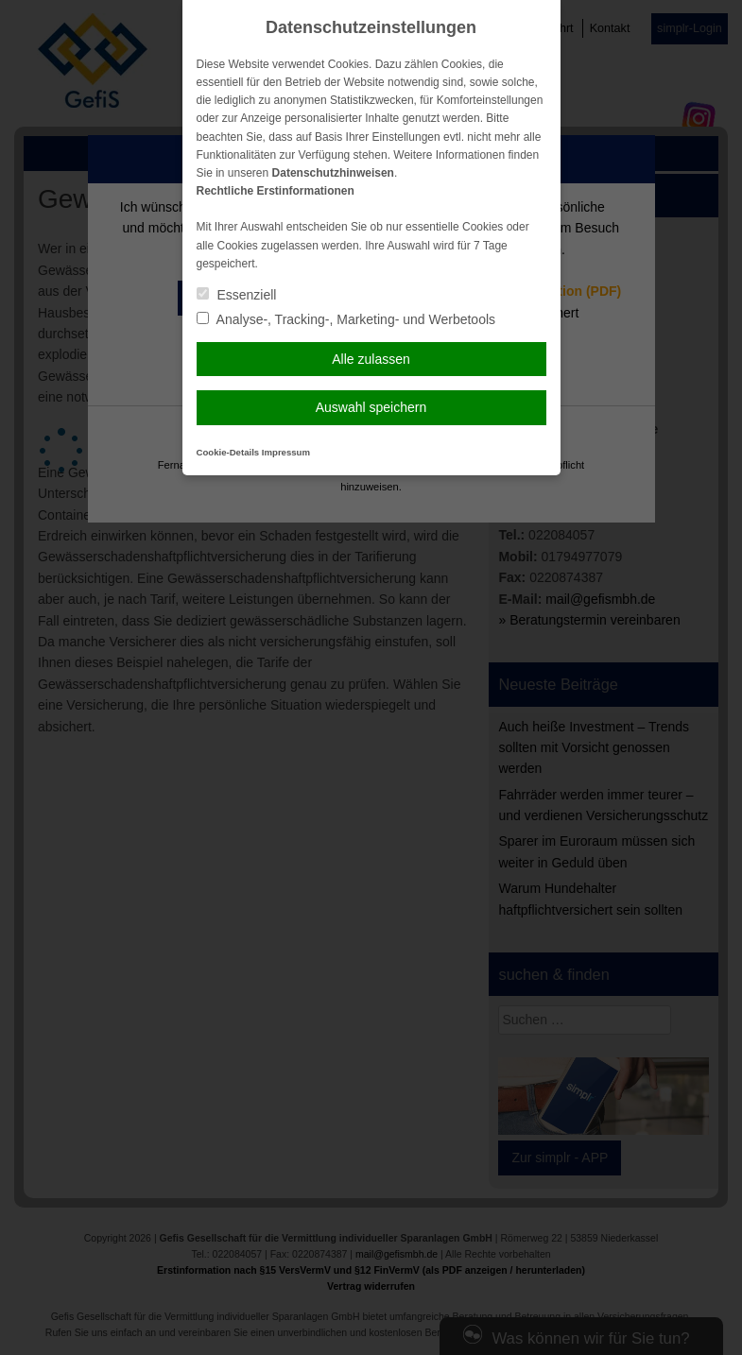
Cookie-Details (228, 452)
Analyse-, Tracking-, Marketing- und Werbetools (346, 319)
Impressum (286, 452)
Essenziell (237, 294)
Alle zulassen (371, 359)
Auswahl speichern (371, 407)
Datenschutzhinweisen (333, 173)
